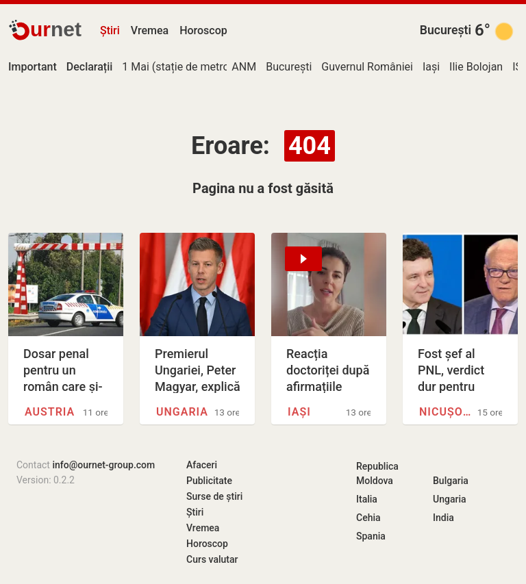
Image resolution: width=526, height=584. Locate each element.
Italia (366, 499)
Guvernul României (367, 66)
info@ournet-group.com (103, 464)
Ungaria (182, 411)
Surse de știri (214, 496)
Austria (50, 411)
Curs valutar (212, 559)
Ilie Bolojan (476, 66)
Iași (431, 66)
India (443, 517)
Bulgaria (450, 480)
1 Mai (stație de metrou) (180, 66)
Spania (371, 536)
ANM (243, 66)
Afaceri (201, 464)
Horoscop (203, 30)
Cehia (368, 517)
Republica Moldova (377, 473)
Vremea (149, 30)
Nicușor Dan (448, 411)
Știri (110, 30)
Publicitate (209, 480)
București (445, 30)
